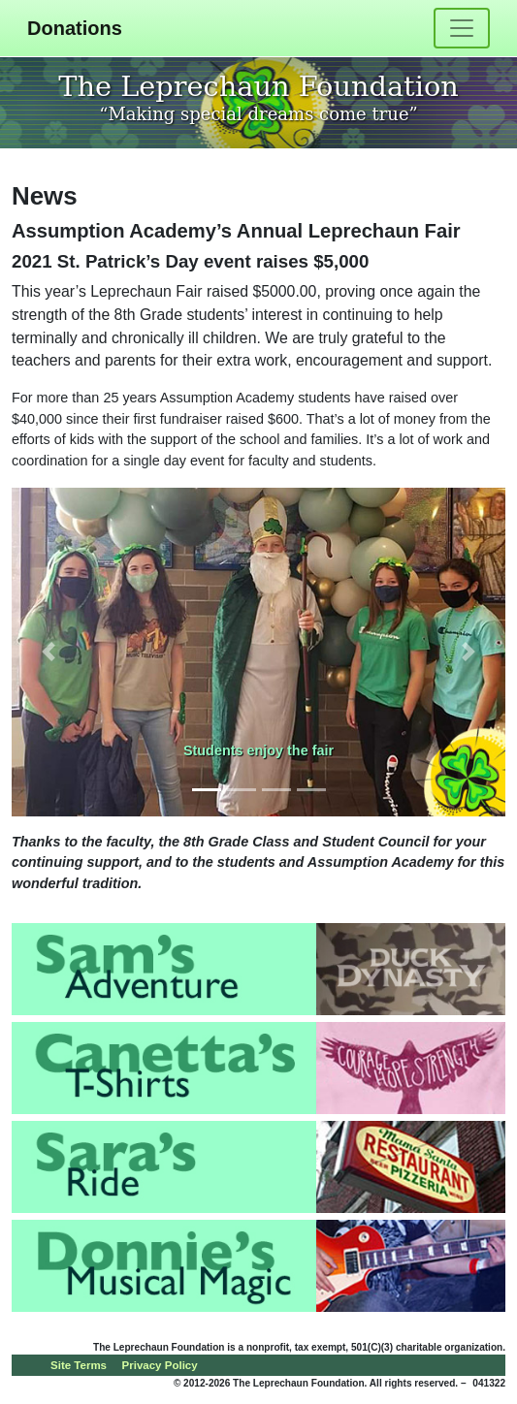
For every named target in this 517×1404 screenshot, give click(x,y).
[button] (48, 652)
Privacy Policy (160, 1365)
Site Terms (78, 1365)
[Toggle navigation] (462, 28)
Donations (74, 28)
